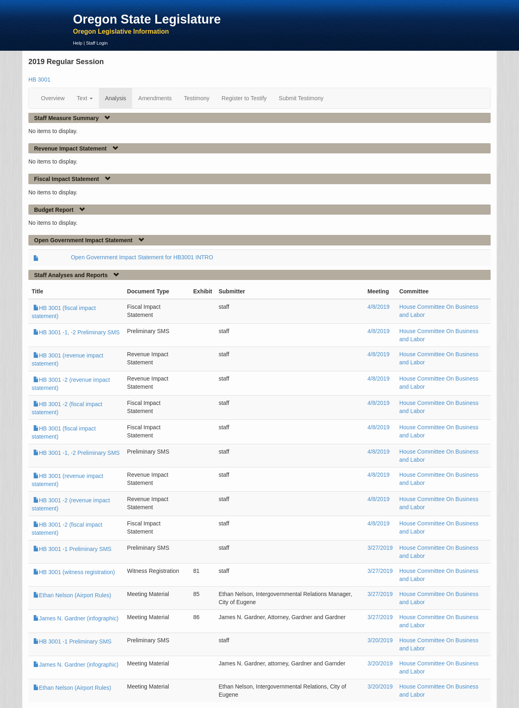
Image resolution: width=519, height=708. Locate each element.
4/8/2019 (378, 306)
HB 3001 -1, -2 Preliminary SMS (76, 332)
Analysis (115, 98)
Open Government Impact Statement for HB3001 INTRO (142, 257)
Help (77, 43)
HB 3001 (39, 79)
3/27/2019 (379, 547)
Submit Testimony (301, 98)
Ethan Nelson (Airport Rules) (72, 595)
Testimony (197, 98)
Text (85, 98)
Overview (52, 98)
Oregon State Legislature (147, 19)
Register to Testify (244, 98)
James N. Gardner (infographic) (75, 618)
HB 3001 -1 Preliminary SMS (72, 549)
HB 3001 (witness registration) (74, 572)
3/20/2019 (379, 640)
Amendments (155, 98)
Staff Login (96, 43)
